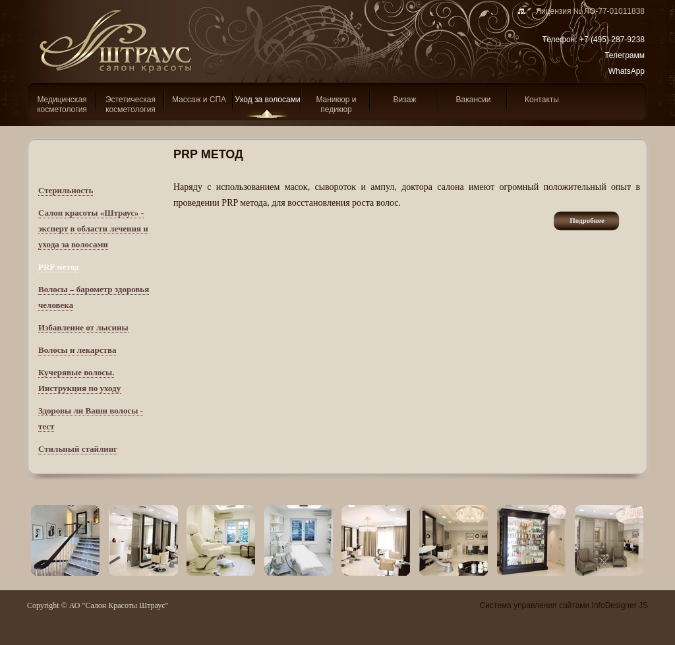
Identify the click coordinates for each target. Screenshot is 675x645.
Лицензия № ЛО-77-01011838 (586, 11)
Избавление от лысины (83, 327)
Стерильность (65, 190)
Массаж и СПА (199, 99)
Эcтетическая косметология (130, 104)
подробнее (587, 220)
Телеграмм (624, 55)
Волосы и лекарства (77, 350)
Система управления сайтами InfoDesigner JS (563, 605)
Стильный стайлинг (77, 449)
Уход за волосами (267, 99)
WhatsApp (626, 71)
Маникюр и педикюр (336, 104)
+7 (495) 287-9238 (612, 39)
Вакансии (473, 99)
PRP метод (58, 267)
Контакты (542, 99)
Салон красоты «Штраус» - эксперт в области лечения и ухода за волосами (93, 228)
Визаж (405, 99)
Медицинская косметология (62, 104)
